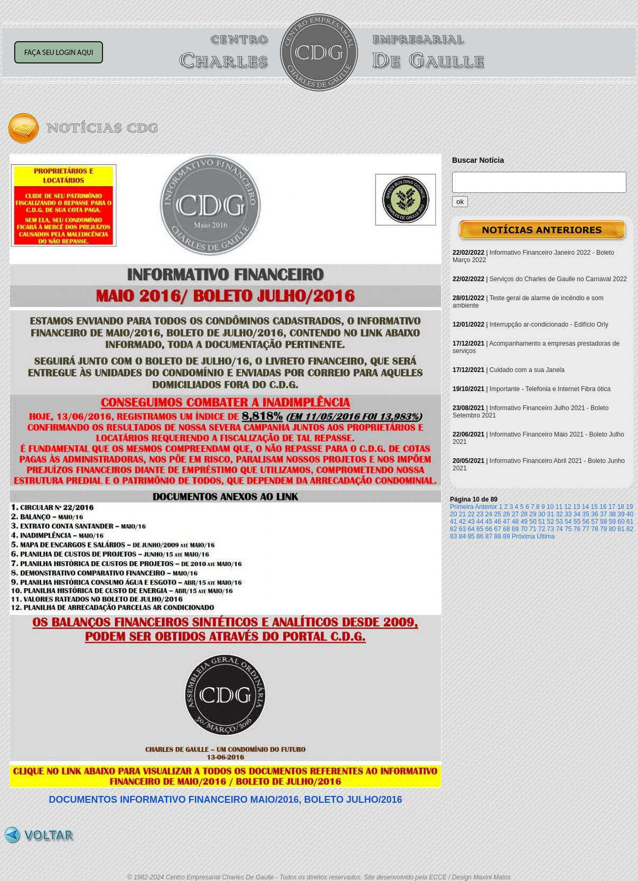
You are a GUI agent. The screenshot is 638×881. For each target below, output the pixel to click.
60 (620, 521)
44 (479, 521)
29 (532, 514)
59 (612, 521)
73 (550, 529)
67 (497, 529)
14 (585, 507)
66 (488, 529)
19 (629, 507)
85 (470, 536)
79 (603, 529)
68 (506, 529)
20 (453, 514)
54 (568, 521)
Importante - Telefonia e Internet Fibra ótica (550, 389)
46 (497, 521)
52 (550, 521)
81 (620, 529)
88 (497, 536)
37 (603, 514)
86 (479, 536)
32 (559, 514)
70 (524, 529)
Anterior (486, 507)
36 (594, 514)
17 (611, 507)
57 (594, 521)
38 (612, 514)
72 (541, 529)
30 (541, 514)
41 (453, 521)
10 (550, 507)
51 (541, 521)
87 (488, 536)
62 (453, 529)
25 (497, 514)
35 (586, 514)
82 (629, 529)
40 (629, 514)
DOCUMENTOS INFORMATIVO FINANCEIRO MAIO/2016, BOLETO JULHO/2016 (225, 799)
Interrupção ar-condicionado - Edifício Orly (549, 324)
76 (577, 529)
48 (515, 521)
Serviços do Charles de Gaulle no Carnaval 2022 (558, 279)
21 (462, 514)
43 (470, 521)
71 (532, 529)
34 (577, 514)
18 (620, 507)
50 (532, 521)
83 (453, 536)
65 (479, 529)
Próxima (523, 536)
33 (568, 514)
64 (470, 529)
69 (515, 529)
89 (506, 536)
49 (524, 521)
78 (594, 529)
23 (479, 514)
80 (612, 529)
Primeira (462, 507)
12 (567, 507)
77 (586, 529)
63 (462, 529)
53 (559, 521)
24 (488, 514)
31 (550, 514)
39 (620, 514)
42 (462, 521)
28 (524, 514)
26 (506, 514)
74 (559, 529)
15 (594, 507)
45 (488, 521)
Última (546, 536)
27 (515, 514)
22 (470, 514)
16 (602, 507)
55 (577, 521)
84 (462, 536)
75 (568, 529)
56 (586, 521)
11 (559, 507)
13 (576, 507)
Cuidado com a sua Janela (527, 370)
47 (506, 521)
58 (603, 521)
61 (629, 521)
